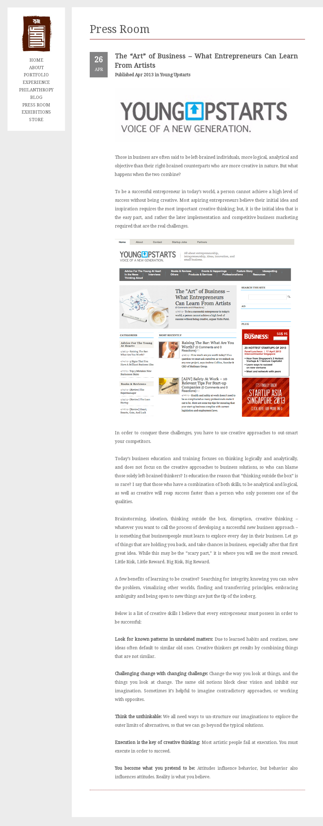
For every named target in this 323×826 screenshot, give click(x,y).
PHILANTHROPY (36, 89)
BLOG (36, 97)
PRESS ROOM (36, 105)
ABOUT (36, 67)
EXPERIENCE (36, 82)
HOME (36, 60)
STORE (36, 119)
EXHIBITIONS (36, 112)
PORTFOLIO (36, 74)
